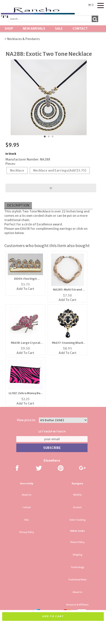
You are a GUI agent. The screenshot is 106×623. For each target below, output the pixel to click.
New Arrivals (34, 29)
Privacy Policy (26, 532)
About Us (26, 494)
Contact (80, 29)
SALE (59, 29)
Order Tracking (77, 520)
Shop (9, 29)
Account (77, 507)
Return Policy (77, 542)
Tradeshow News (77, 579)
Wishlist (77, 494)
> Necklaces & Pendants (22, 39)
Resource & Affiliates (77, 604)
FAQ (26, 520)
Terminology (77, 567)
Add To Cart (25, 289)
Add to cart (53, 616)
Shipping (77, 554)
